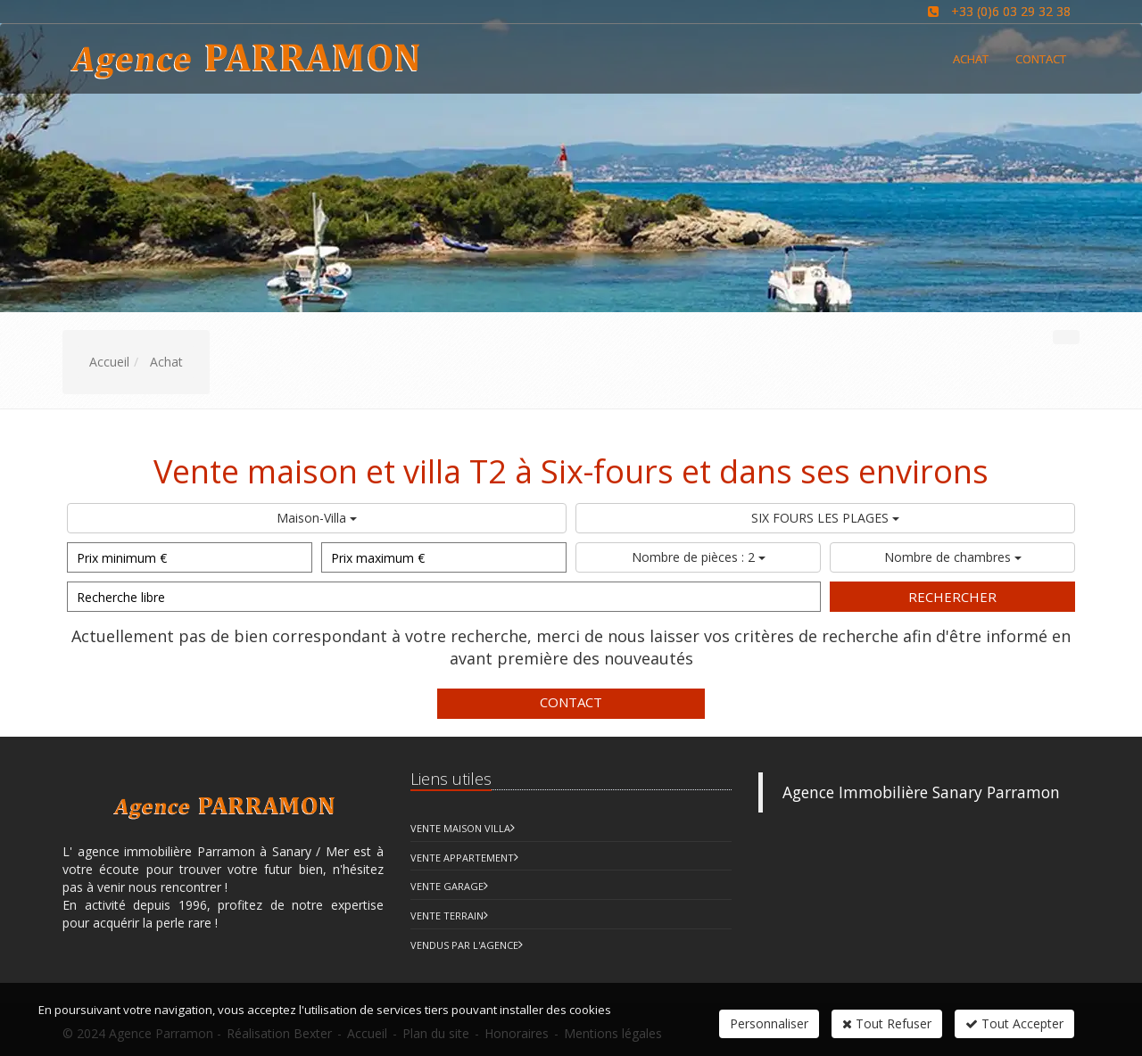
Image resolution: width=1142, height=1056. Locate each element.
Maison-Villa (317, 517)
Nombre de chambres (953, 557)
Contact (571, 702)
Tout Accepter (1014, 1023)
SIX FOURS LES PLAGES (825, 517)
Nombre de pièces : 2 (698, 557)
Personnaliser (769, 1023)
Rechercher (952, 597)
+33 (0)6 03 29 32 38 (1011, 11)
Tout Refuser (886, 1023)
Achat (971, 59)
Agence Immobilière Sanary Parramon (921, 792)
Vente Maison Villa (460, 828)
